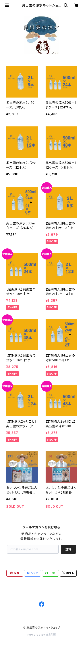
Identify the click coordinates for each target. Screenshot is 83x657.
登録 (68, 549)
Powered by (41, 634)
